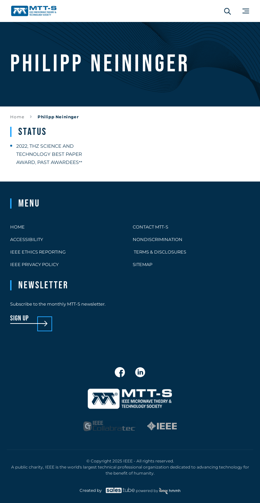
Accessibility (26, 239)
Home (17, 116)
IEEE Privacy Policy (34, 264)
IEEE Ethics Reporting (38, 252)
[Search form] (227, 11)
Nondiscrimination (157, 239)
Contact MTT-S (150, 227)
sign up (19, 318)
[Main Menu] (246, 11)
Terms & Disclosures (159, 252)
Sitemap (142, 264)
